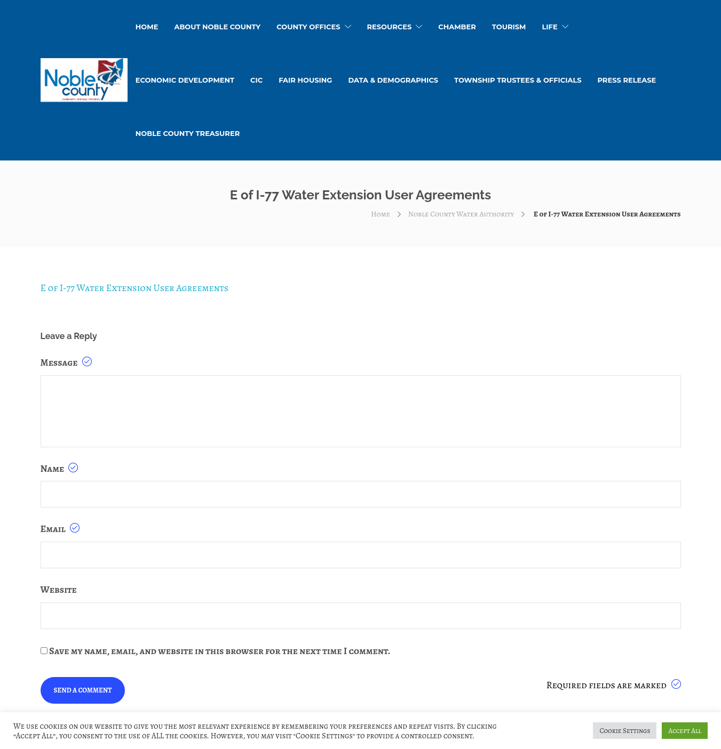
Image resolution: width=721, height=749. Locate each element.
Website (59, 589)
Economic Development (185, 80)
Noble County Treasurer (188, 133)
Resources (389, 26)
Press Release (626, 80)
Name (59, 468)
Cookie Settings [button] (624, 730)
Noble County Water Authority (461, 214)
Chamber (457, 26)
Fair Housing (305, 80)
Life (549, 26)
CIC (256, 80)
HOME (147, 26)
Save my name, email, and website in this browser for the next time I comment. (219, 651)
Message (66, 362)
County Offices (308, 26)
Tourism (509, 26)
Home (380, 214)
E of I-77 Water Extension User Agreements (135, 287)
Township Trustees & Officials (517, 80)
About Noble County (217, 26)
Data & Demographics (393, 80)
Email (60, 528)
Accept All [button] (684, 730)
